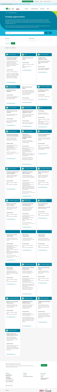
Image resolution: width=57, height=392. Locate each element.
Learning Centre (34, 8)
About (48, 8)
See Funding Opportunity (10, 81)
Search (48, 32)
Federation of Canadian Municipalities (45, 378)
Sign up (43, 365)
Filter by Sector (31, 38)
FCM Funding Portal (9, 379)
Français (48, 1)
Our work (42, 8)
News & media (36, 1)
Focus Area (7, 38)
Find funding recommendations (27, 1)
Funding (26, 8)
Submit (13, 43)
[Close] (56, 4)
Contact (41, 1)
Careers (45, 1)
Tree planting (41, 110)
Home (6, 12)
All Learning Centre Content (28, 375)
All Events (25, 374)
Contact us (42, 374)
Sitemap (7, 389)
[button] (16, 40)
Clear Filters (7, 43)
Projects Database (9, 380)
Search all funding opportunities (9, 375)
